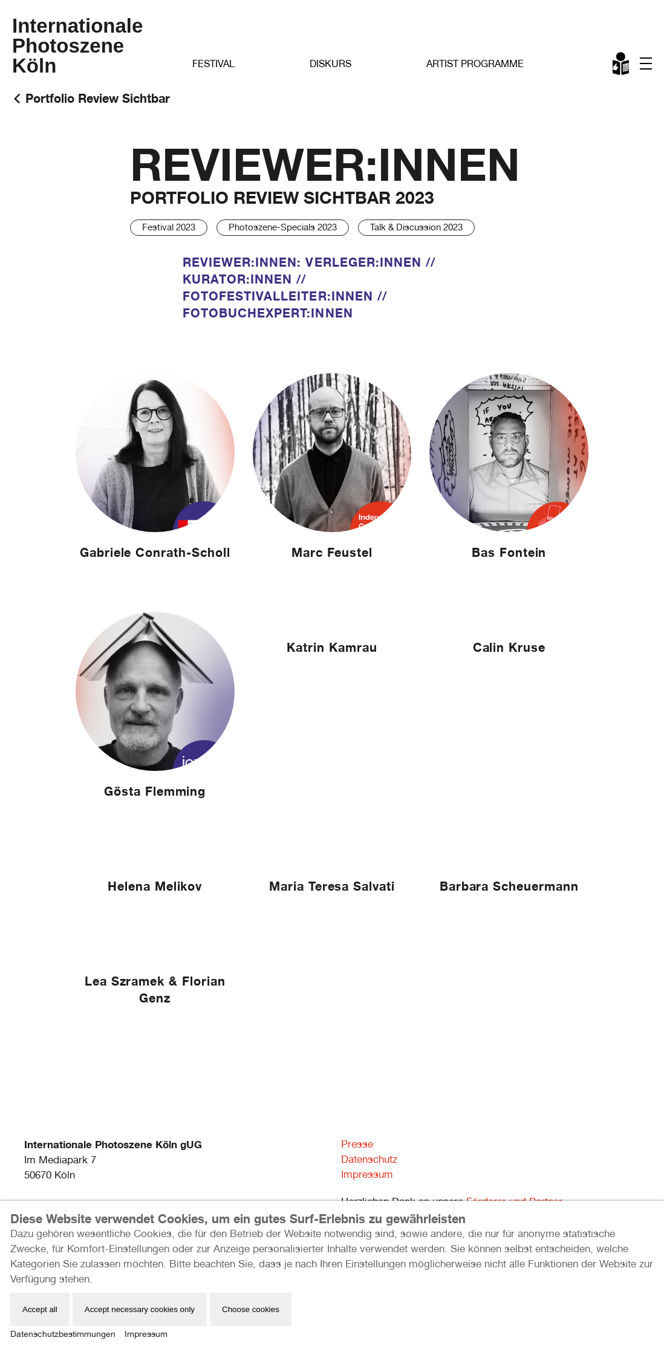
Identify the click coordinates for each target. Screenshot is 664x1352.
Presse (357, 1144)
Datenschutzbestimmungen (63, 1334)
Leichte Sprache (622, 66)
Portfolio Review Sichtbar (97, 98)
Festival (213, 64)
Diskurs (330, 64)
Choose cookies (250, 1309)
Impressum (367, 1174)
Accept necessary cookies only (140, 1309)
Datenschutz (369, 1159)
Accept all (39, 1309)
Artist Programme (475, 64)
